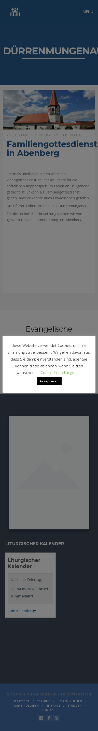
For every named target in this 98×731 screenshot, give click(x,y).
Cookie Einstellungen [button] (59, 372)
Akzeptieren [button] (49, 381)
